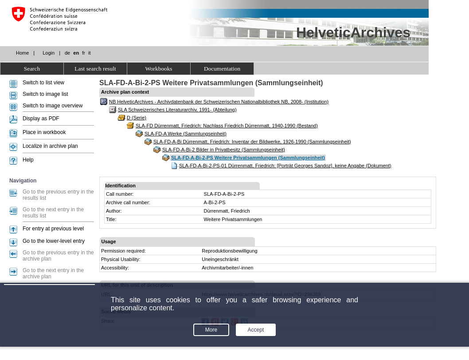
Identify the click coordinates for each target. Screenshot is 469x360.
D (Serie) (136, 117)
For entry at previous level (53, 228)
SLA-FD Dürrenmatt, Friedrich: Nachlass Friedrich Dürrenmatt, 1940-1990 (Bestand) (227, 125)
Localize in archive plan (50, 146)
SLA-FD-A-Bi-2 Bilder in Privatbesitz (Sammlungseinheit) (223, 149)
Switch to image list (45, 94)
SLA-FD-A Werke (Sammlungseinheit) (186, 133)
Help (28, 160)
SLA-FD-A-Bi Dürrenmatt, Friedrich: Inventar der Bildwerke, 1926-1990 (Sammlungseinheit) (252, 141)
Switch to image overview (52, 106)
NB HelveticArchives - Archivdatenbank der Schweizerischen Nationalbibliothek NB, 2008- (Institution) (218, 101)
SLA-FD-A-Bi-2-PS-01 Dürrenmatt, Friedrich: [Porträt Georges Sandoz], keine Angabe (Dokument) (285, 165)
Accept (256, 330)
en (76, 52)
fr (83, 52)
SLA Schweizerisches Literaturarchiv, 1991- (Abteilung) (177, 109)
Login (49, 52)
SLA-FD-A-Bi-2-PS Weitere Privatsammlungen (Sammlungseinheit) (248, 157)
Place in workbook (44, 132)
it (89, 52)
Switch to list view (43, 82)
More (211, 330)
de (67, 52)
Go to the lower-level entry (54, 241)
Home (22, 52)
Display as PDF (41, 118)
